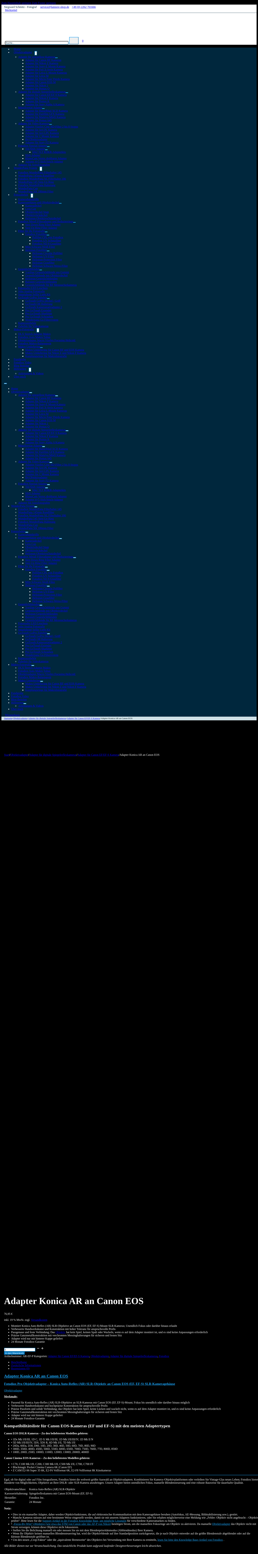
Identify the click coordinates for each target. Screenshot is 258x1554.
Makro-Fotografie (24, 329)
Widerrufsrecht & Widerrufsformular (117, 1514)
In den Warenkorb (14, 839)
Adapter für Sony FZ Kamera (41, 142)
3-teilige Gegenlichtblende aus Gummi (47, 272)
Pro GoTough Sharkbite (38, 313)
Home (14, 388)
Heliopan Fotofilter (36, 250)
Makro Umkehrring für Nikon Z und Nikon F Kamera (55, 352)
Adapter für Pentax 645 (38, 120)
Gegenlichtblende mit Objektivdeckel (46, 275)
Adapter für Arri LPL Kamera (42, 132)
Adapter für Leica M (37, 75)
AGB (99, 1504)
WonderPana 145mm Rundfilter (36, 175)
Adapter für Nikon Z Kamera (41, 63)
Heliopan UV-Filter (43, 256)
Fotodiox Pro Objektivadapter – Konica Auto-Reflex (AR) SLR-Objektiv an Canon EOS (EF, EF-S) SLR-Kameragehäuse (89, 870)
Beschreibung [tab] (19, 848)
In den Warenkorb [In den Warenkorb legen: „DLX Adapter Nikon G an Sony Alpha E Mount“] (21, 1463)
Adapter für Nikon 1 (36, 85)
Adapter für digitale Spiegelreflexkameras (42, 91)
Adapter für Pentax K (37, 101)
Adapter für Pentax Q (37, 88)
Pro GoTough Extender (38, 310)
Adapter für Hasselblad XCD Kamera (46, 110)
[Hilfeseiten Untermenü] (30, 370)
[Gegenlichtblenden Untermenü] (41, 605)
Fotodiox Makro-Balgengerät (34, 343)
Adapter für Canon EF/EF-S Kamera (46, 94)
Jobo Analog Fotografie (31, 291)
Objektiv (60, 818)
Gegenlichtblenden (29, 269)
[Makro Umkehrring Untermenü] (41, 347)
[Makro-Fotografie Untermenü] (38, 330)
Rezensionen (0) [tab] (20, 854)
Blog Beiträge (19, 699)
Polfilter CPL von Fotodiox (47, 237)
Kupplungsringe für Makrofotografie (46, 356)
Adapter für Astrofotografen (34, 502)
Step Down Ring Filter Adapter (43, 224)
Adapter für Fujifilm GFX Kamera (44, 113)
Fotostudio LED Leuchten (33, 288)
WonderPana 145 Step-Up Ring (36, 181)
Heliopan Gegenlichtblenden (41, 278)
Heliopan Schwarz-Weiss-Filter (50, 265)
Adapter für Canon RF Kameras (43, 60)
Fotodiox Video (20, 696)
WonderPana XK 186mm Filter (35, 191)
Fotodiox (164, 842)
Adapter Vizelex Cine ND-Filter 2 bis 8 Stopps (51, 126)
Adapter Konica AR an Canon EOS (36, 862)
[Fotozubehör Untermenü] (32, 196)
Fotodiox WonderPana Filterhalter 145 (40, 172)
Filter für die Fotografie (31, 230)
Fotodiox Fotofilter (36, 234)
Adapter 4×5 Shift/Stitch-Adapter (44, 161)
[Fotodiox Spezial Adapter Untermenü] (48, 146)
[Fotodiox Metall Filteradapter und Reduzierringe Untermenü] (74, 222)
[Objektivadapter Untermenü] (36, 53)
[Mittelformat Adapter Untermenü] (43, 108)
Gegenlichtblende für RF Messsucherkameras (51, 284)
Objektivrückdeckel (36, 215)
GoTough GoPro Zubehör (32, 297)
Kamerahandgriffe (28, 199)
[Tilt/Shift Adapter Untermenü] (46, 149)
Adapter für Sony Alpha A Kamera (44, 104)
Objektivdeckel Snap (37, 211)
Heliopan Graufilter (43, 262)
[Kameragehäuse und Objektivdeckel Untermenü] (60, 203)
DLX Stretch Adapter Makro (34, 333)
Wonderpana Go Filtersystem (41, 319)
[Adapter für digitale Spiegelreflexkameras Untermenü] (67, 92)
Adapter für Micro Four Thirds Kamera (47, 79)
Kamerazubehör (27, 322)
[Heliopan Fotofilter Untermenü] (48, 586)
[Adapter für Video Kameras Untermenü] (50, 124)
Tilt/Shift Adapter (35, 148)
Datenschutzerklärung (108, 1507)
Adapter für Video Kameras (33, 123)
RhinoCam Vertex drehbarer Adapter (46, 158)
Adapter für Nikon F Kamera (41, 98)
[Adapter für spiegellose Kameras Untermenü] (56, 57)
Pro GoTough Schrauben (39, 316)
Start (6, 754)
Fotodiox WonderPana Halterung (36, 185)
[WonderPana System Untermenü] (41, 169)
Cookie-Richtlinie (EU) (24, 1514)
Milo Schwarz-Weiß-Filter (40, 246)
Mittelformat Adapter (30, 107)
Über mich (20, 376)
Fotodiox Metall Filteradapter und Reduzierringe (45, 221)
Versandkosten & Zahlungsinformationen (119, 1510)
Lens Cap (30, 208)
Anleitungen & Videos (31, 373)
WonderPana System (25, 167)
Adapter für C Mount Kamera (42, 136)
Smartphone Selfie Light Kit (34, 294)
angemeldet (22, 1105)
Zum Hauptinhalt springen (16, 2)
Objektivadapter (23, 52)
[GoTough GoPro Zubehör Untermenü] (48, 298)
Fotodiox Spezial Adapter (32, 145)
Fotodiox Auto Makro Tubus (34, 337)
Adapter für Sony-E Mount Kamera (45, 66)
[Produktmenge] (19, 836)
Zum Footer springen (44, 2)
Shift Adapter (32, 155)
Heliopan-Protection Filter (47, 259)
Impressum (102, 1501)
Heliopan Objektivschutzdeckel (43, 218)
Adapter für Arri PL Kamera (41, 129)
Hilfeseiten (20, 368)
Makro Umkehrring (29, 346)
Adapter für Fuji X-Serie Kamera (44, 69)
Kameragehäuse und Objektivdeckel (38, 202)
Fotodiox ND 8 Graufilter (46, 243)
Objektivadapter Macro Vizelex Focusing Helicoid (47, 340)
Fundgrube (17, 693)
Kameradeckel (33, 205)
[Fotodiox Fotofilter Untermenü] (48, 570)
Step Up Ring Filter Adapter (41, 227)
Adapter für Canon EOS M (40, 82)
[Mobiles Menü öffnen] (5, 383)
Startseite (8, 718)
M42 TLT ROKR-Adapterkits (49, 152)
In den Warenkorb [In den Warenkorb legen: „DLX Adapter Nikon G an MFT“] (21, 1203)
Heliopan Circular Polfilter (47, 253)
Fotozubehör (21, 194)
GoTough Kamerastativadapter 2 (43, 307)
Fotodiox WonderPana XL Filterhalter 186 (42, 178)
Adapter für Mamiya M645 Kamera (45, 117)
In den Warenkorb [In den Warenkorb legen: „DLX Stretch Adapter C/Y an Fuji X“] (21, 1376)
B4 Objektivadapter (36, 139)
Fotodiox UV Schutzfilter (46, 240)
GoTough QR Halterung (38, 303)
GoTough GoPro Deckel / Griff (42, 300)
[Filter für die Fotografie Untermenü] (46, 567)
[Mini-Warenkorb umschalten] (82, 40)
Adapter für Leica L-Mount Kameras (46, 72)
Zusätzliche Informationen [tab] (26, 851)
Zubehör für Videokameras (33, 661)
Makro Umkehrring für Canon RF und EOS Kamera (54, 349)
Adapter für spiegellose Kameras (36, 56)
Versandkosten (39, 805)
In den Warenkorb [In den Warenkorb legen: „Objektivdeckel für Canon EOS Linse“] (21, 1290)
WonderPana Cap (28, 188)
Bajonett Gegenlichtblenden (41, 281)
